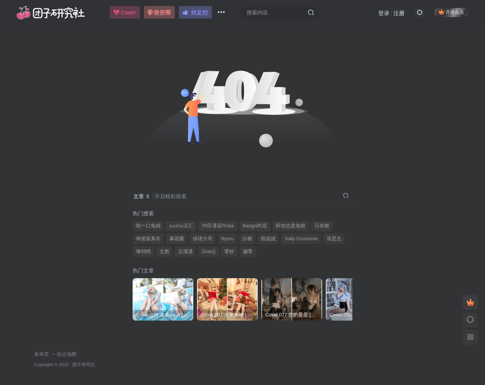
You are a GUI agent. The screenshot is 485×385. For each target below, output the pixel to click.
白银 (247, 238)
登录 (383, 13)
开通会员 (450, 12)
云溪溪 (185, 251)
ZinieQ (209, 251)
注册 (398, 13)
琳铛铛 (143, 251)
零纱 (229, 251)
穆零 (248, 251)
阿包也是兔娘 (290, 225)
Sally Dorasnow (301, 238)
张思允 (334, 238)
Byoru (227, 238)
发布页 (41, 354)
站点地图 (67, 354)
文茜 (164, 251)
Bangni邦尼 (254, 225)
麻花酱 (176, 238)
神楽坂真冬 (148, 238)
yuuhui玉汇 (181, 225)
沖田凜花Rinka (218, 225)
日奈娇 (321, 225)
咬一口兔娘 (148, 225)
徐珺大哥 (203, 238)
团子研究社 (83, 364)
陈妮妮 (268, 238)
